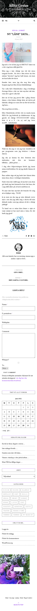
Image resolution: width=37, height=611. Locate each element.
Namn (5, 304)
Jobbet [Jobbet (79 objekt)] (24, 498)
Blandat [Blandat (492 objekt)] (26, 490)
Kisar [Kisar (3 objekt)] (5, 502)
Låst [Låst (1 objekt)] (22, 502)
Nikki (6, 236)
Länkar (17, 598)
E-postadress (7, 313)
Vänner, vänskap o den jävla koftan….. (15, 457)
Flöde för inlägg (8, 534)
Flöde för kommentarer (10, 538)
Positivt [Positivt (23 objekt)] (7, 506)
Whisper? (5, 360)
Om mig (11, 598)
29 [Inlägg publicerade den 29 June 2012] (23, 425)
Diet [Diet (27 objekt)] (16, 494)
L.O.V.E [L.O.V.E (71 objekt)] (14, 502)
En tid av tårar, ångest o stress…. (13, 444)
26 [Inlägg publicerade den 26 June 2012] (9, 425)
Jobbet (22, 30)
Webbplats (5, 322)
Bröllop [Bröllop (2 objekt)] (7, 494)
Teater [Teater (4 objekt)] (6, 510)
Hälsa (15, 30)
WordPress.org (7, 543)
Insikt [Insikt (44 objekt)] (14, 498)
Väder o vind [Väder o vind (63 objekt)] (18, 510)
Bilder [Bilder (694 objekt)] (15, 490)
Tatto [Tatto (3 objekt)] (28, 506)
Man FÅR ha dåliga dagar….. (12, 462)
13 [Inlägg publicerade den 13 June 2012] (14, 416)
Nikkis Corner (18, 5)
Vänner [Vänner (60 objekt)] (6, 515)
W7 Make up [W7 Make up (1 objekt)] (28, 515)
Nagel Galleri (28, 598)
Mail (6, 598)
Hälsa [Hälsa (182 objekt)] (5, 498)
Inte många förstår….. (9, 448)
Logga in (5, 529)
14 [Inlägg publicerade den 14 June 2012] (18, 416)
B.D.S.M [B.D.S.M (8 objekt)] (6, 490)
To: (3, 365)
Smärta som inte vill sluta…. (12, 453)
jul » (8, 430)
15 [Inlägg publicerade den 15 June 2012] (23, 416)
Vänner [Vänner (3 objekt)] (16, 515)
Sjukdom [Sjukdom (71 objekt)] (18, 506)
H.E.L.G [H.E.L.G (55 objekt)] (24, 494)
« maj (4, 430)
